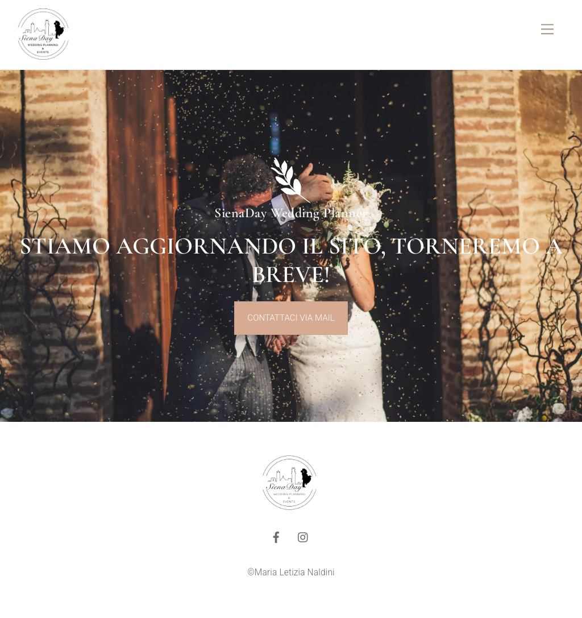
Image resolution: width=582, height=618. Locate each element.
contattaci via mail (290, 318)
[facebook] (276, 536)
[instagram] (303, 536)
